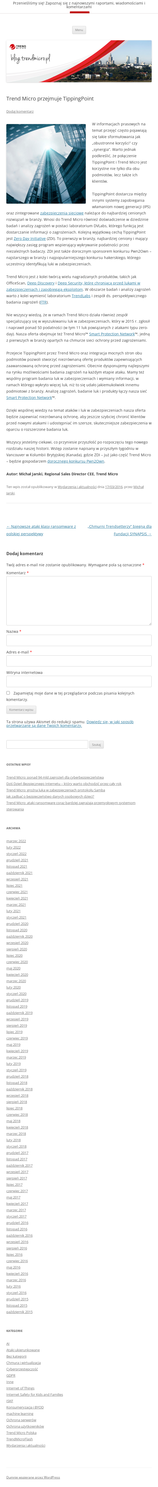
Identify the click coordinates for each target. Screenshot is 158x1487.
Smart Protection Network (112, 333)
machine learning (19, 1413)
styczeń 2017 (16, 1216)
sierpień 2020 (16, 949)
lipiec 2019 (14, 1031)
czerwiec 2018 (17, 1114)
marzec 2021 (16, 904)
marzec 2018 (16, 1133)
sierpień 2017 (16, 1178)
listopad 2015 (16, 1305)
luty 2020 (13, 987)
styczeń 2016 (16, 1292)
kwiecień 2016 (17, 1273)
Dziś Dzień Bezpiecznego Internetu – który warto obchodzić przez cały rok (63, 783)
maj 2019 (13, 1044)
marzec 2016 (16, 1280)
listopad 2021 (16, 866)
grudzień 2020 (17, 923)
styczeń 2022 (16, 853)
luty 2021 (13, 911)
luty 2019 (13, 1063)
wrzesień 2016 (17, 1241)
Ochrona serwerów (21, 1420)
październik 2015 (19, 1311)
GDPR (10, 1375)
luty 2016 (13, 1286)
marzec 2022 (16, 841)
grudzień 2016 (17, 1222)
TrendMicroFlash (19, 1439)
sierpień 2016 (16, 1248)
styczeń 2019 (16, 1070)
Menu (79, 30)
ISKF (9, 1400)
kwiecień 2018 (17, 1127)
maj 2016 (13, 1267)
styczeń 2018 (16, 1146)
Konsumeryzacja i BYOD (25, 1407)
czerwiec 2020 (17, 961)
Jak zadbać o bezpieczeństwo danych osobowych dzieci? (50, 796)
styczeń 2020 (16, 993)
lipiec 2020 (14, 955)
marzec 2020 (16, 981)
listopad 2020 (16, 930)
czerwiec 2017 (17, 1190)
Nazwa (13, 631)
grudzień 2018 (17, 1076)
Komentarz (17, 572)
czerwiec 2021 (17, 891)
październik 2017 (19, 1165)
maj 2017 (13, 1197)
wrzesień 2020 (17, 942)
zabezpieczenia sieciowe (62, 213)
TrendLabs (81, 295)
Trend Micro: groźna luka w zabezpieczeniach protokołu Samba (55, 790)
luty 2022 (13, 847)
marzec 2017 (16, 1210)
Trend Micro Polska (21, 1432)
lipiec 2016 (14, 1254)
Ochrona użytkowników (25, 1426)
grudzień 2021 (17, 860)
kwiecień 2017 (17, 1203)
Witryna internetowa (24, 672)
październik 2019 (19, 1012)
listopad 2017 (16, 1159)
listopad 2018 (16, 1082)
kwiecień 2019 (17, 1051)
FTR (43, 302)
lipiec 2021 (14, 885)
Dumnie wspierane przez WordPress (33, 1477)
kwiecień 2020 (17, 974)
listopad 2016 (16, 1229)
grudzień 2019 (17, 1000)
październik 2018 (19, 1089)
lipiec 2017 (14, 1184)
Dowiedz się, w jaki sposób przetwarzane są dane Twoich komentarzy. (70, 723)
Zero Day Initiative (30, 238)
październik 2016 (19, 1235)
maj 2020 (13, 968)
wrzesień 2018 (17, 1095)
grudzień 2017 (17, 1152)
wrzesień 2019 (17, 1019)
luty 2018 (13, 1140)
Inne (9, 1381)
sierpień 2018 (16, 1101)
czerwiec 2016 (17, 1260)
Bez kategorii (16, 1356)
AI (8, 1343)
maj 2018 (13, 1120)
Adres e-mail (19, 652)
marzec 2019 (16, 1057)
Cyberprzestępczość (22, 1369)
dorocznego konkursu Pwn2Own (75, 461)
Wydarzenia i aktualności (77, 486)
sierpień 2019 (16, 1025)
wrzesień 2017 (17, 1171)
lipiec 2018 (14, 1108)
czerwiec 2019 (17, 1038)
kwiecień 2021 (17, 898)
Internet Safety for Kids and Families (34, 1394)
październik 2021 (19, 872)
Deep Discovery (41, 283)
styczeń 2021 (16, 917)
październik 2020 (19, 936)
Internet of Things (20, 1388)
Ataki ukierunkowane (23, 1350)
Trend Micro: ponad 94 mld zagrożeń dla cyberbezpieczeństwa (55, 777)
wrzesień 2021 (17, 879)
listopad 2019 (16, 1006)
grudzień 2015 (17, 1299)
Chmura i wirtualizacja (23, 1362)
